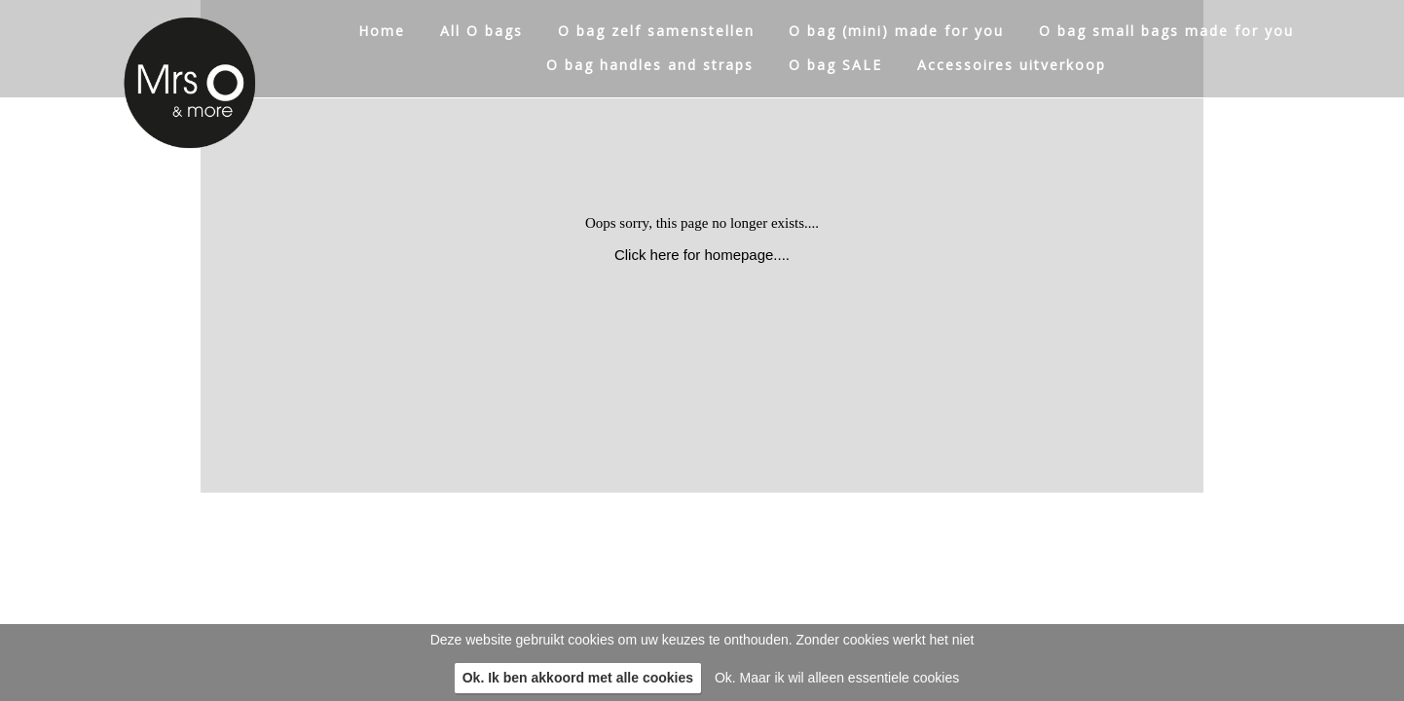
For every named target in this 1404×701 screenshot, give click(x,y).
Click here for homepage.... (702, 254)
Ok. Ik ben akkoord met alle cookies (577, 677)
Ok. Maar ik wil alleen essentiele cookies (837, 677)
